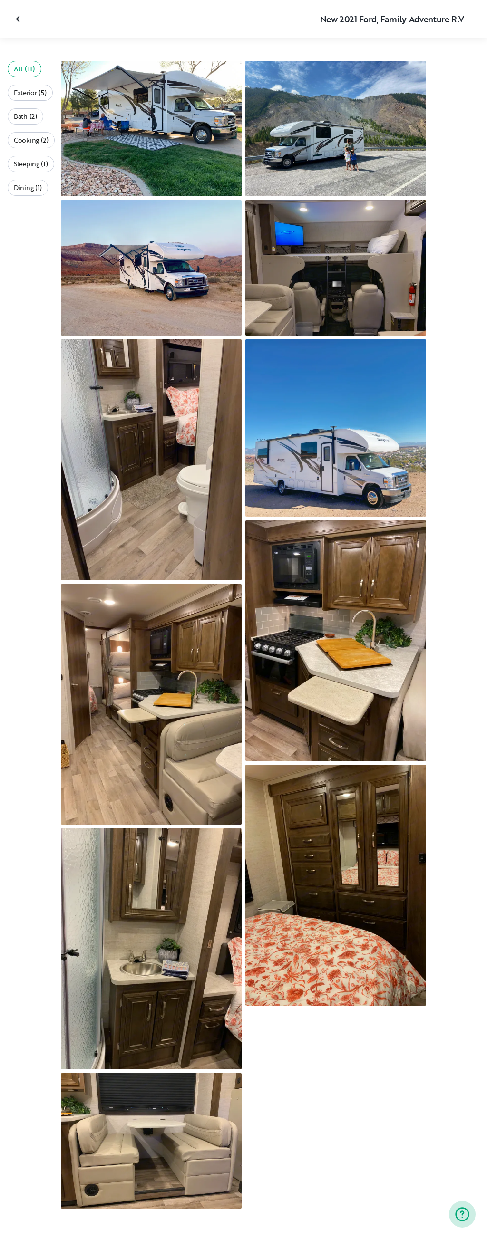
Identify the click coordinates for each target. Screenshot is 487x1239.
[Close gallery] (19, 19)
